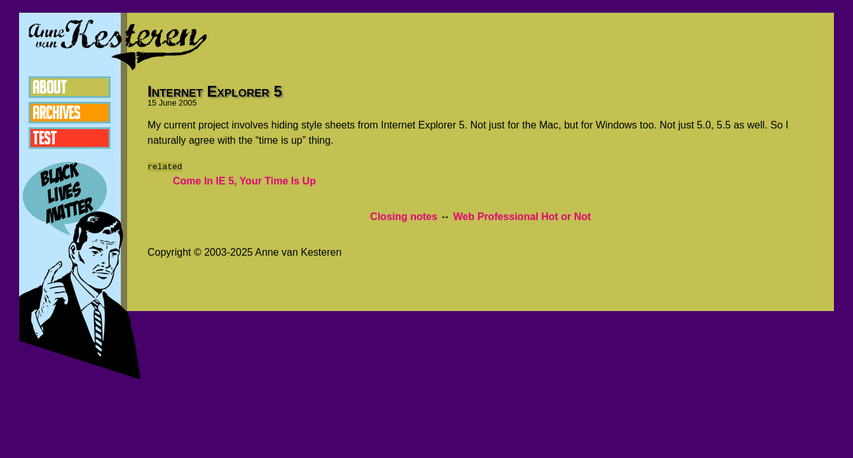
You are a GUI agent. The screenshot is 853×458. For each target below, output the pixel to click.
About (49, 87)
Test (44, 138)
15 (151, 103)
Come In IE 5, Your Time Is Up (244, 181)
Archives (56, 112)
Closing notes (403, 216)
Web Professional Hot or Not (522, 216)
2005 (187, 103)
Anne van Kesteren (118, 44)
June (168, 103)
